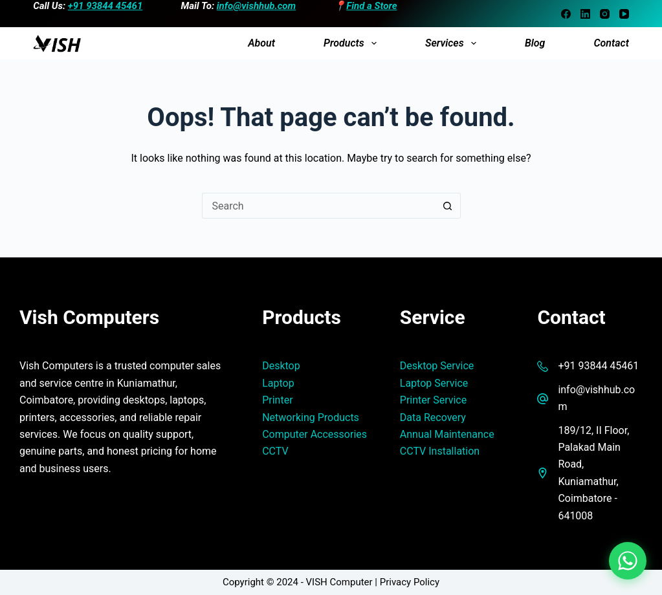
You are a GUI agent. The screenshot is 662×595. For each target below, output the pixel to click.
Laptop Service (434, 383)
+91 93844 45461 (105, 6)
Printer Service (433, 400)
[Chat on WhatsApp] (627, 560)
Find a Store (371, 6)
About (261, 43)
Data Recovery (433, 417)
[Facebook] (566, 14)
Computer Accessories (314, 434)
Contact (610, 43)
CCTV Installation (440, 451)
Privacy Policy (409, 582)
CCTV (275, 451)
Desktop (281, 366)
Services (453, 43)
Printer (277, 400)
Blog (535, 43)
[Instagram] (605, 14)
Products (353, 43)
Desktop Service (437, 366)
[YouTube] (624, 14)
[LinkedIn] (585, 14)
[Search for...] (318, 206)
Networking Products (310, 417)
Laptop (278, 383)
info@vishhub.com (256, 6)
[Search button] (448, 206)
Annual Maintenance (447, 434)
